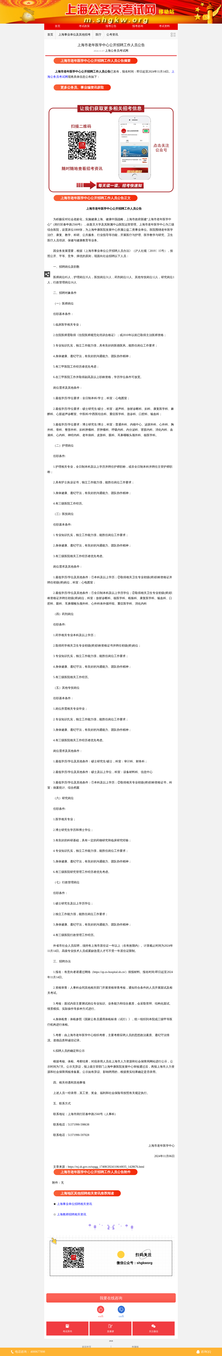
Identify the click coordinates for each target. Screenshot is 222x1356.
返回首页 (86, 1347)
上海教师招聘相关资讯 (72, 1214)
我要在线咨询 (111, 1298)
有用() (100, 1312)
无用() (121, 1312)
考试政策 (84, 26)
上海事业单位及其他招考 (74, 34)
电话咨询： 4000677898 (30, 1351)
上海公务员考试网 (116, 50)
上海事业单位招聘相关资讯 (74, 1204)
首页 (57, 26)
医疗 (98, 34)
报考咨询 (137, 26)
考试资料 (164, 26)
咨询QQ (206, 1351)
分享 (47, 275)
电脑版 (135, 1347)
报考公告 (111, 26)
